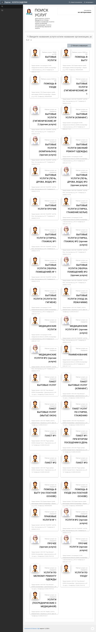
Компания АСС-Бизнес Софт (32, 628)
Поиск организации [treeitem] (10, 10)
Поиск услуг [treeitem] (7, 6)
